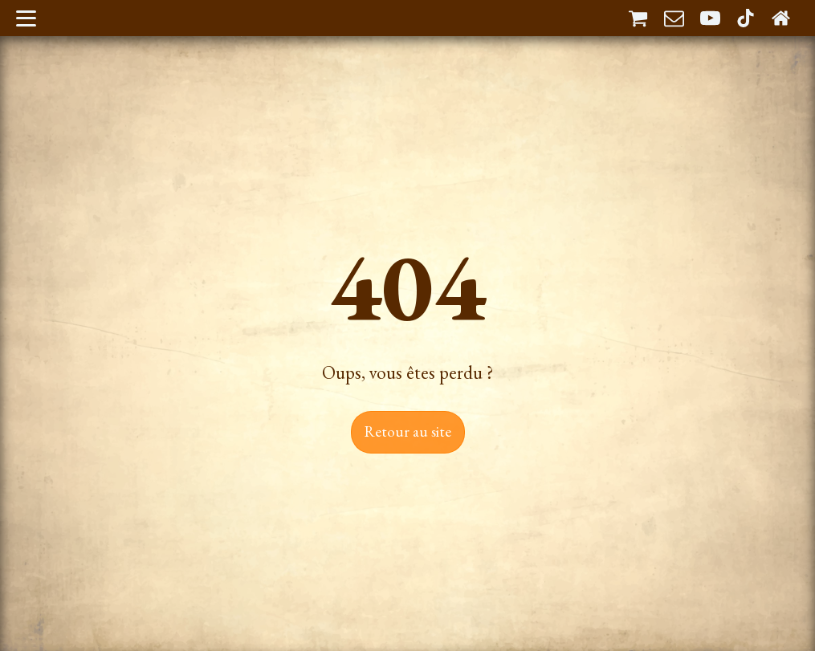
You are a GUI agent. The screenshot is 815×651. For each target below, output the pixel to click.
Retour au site (408, 431)
